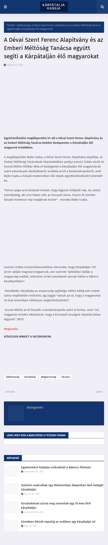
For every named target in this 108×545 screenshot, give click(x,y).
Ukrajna (65, 377)
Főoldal (11, 25)
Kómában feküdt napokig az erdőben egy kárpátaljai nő (58, 521)
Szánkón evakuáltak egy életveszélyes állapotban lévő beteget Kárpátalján (62, 487)
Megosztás (11, 329)
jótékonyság (23, 25)
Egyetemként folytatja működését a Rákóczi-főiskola (56, 467)
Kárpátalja (30, 377)
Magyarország (48, 377)
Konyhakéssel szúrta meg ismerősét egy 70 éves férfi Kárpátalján (56, 506)
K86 (46, 407)
